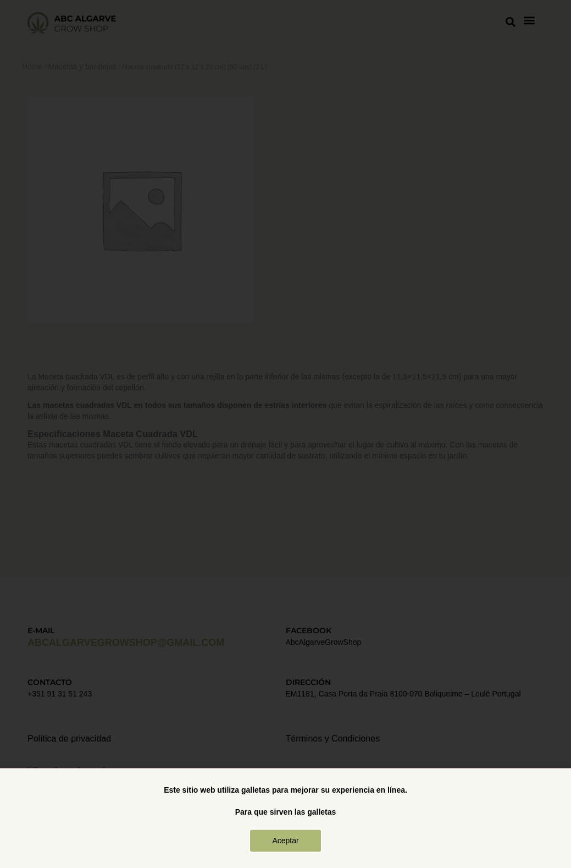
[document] (285, 434)
